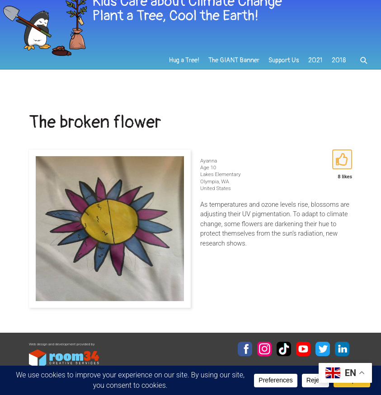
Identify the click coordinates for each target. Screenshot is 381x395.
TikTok (284, 349)
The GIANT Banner (235, 73)
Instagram (264, 349)
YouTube (303, 349)
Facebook (245, 349)
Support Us (284, 73)
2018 (339, 73)
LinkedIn (342, 349)
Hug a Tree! (185, 73)
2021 (315, 73)
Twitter (322, 349)
